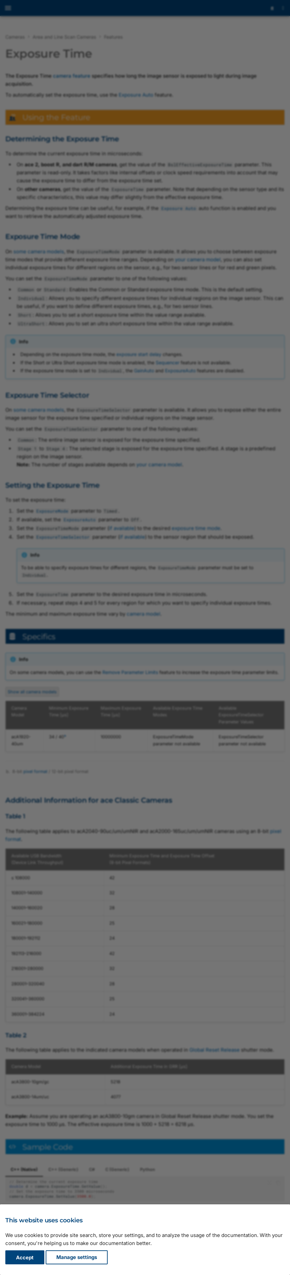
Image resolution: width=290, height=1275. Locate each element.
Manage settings (76, 1257)
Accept (25, 1257)
